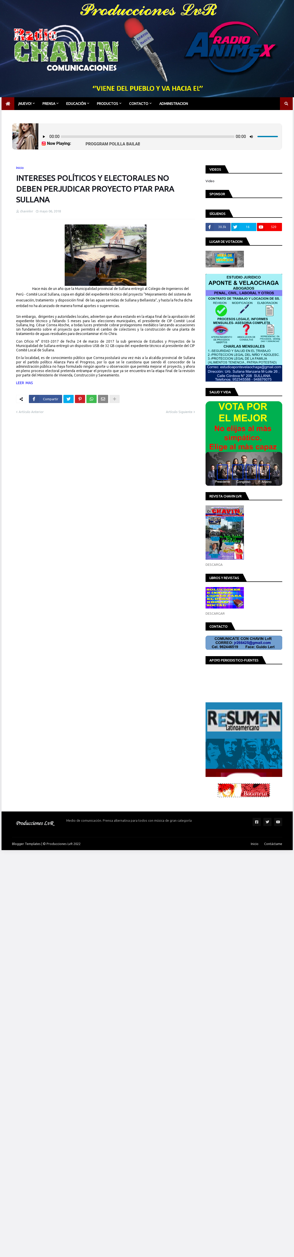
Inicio (20, 167)
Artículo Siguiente (179, 412)
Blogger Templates (26, 844)
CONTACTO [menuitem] (138, 104)
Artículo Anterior (31, 412)
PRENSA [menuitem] (48, 104)
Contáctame (273, 844)
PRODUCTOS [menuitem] (107, 104)
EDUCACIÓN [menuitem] (76, 104)
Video (210, 181)
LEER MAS (24, 383)
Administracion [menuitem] (173, 104)
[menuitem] (8, 103)
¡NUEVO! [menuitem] (24, 104)
